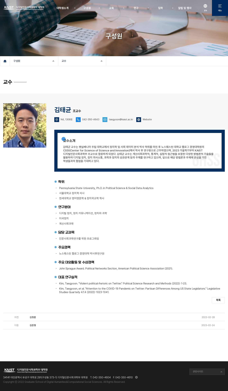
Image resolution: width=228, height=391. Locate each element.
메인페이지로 (5, 61)
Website (147, 119)
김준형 (33, 325)
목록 (218, 300)
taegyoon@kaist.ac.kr (121, 119)
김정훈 (33, 317)
